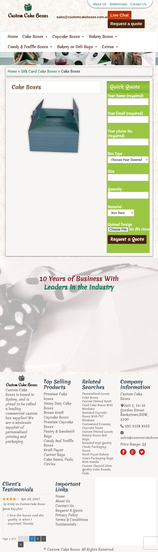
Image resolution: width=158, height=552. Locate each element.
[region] (79, 58)
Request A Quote (69, 510)
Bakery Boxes (103, 36)
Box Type (128, 157)
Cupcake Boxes (68, 36)
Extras (110, 46)
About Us (99, 4)
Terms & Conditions (71, 519)
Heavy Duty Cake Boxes (57, 405)
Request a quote (126, 23)
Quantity (128, 193)
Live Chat (119, 15)
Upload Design (128, 227)
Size (128, 175)
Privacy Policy (66, 515)
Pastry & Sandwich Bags (59, 433)
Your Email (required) (128, 117)
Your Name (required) (128, 99)
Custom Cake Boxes (32, 504)
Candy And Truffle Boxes (59, 443)
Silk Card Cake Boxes (39, 71)
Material (121, 210)
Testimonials (118, 4)
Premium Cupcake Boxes (58, 424)
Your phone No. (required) (128, 137)
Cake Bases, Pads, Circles (59, 461)
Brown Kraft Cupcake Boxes (56, 415)
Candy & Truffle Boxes (30, 46)
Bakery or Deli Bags (77, 46)
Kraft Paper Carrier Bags (54, 452)
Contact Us (138, 4)
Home (13, 36)
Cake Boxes (35, 36)
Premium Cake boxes (55, 396)
